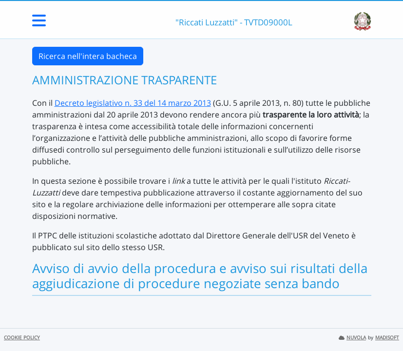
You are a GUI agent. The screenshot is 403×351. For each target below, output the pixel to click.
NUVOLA (352, 337)
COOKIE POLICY (22, 337)
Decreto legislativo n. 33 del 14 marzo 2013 (133, 103)
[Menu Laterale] (39, 23)
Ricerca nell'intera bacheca (87, 56)
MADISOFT (387, 337)
